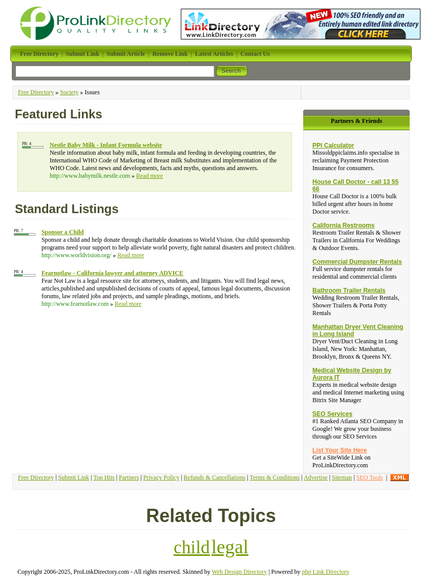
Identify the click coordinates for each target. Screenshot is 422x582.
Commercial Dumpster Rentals (357, 261)
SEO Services (332, 414)
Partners (129, 477)
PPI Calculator (333, 145)
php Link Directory (326, 571)
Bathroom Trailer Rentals (349, 290)
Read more (149, 175)
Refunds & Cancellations (215, 477)
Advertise (316, 477)
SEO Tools (369, 477)
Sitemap (342, 477)
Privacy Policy (161, 477)
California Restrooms (343, 225)
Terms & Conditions (274, 477)
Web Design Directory (239, 571)
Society (69, 92)
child (192, 547)
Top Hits (104, 477)
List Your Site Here (339, 450)
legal (230, 546)
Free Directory (36, 92)
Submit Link (73, 477)
